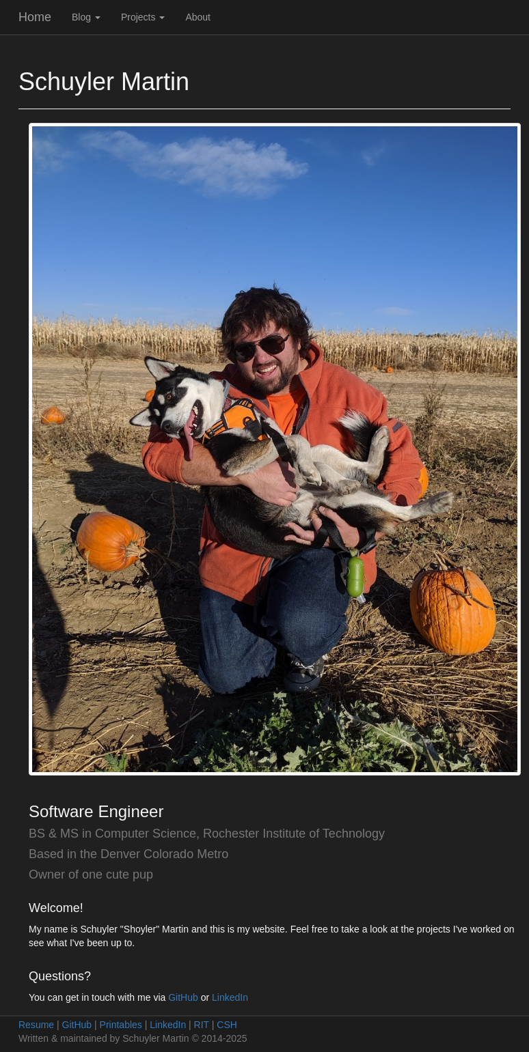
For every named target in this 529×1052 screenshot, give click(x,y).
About (198, 17)
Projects (143, 17)
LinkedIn (230, 997)
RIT (201, 1024)
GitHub (183, 997)
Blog (86, 17)
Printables (121, 1024)
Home (34, 17)
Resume (36, 1024)
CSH (227, 1024)
